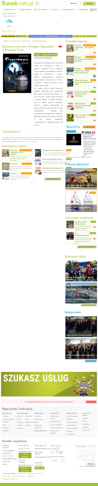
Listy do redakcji (71, 416)
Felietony (69, 431)
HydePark (85, 430)
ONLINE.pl (92, 466)
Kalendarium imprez (39, 41)
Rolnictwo (37, 416)
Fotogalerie (69, 9)
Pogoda (85, 418)
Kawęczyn (20, 422)
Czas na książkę (71, 428)
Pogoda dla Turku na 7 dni (9, 32)
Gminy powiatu (22, 413)
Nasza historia (71, 425)
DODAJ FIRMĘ (90, 127)
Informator (41, 9)
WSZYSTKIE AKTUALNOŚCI (87, 247)
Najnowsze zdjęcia (75, 256)
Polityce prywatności (91, 460)
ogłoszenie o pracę (18, 476)
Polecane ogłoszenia (77, 164)
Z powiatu (5, 427)
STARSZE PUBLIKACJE (53, 179)
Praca (55, 9)
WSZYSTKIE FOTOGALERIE (89, 305)
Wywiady (69, 419)
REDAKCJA (91, 464)
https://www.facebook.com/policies (29, 141)
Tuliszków (28, 416)
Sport (4, 424)
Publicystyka (71, 413)
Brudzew (20, 416)
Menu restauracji (56, 424)
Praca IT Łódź (21, 473)
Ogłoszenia (26, 9)
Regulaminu (81, 456)
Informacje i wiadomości (79, 217)
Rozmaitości (70, 434)
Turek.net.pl (16, 41)
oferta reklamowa (25, 455)
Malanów (20, 425)
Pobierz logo (39, 468)
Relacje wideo (73, 312)
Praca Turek (6, 476)
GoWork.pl (13, 479)
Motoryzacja (38, 419)
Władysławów (29, 422)
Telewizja (83, 9)
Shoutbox (5, 431)
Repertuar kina (55, 421)
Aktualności (9, 9)
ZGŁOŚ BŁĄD (91, 402)
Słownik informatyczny (35, 473)
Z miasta (5, 416)
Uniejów (27, 425)
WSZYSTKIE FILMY (91, 361)
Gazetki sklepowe (56, 427)
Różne (36, 422)
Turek (27, 419)
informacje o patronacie (25, 469)
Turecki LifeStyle (72, 422)
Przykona (20, 428)
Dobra (19, 419)
